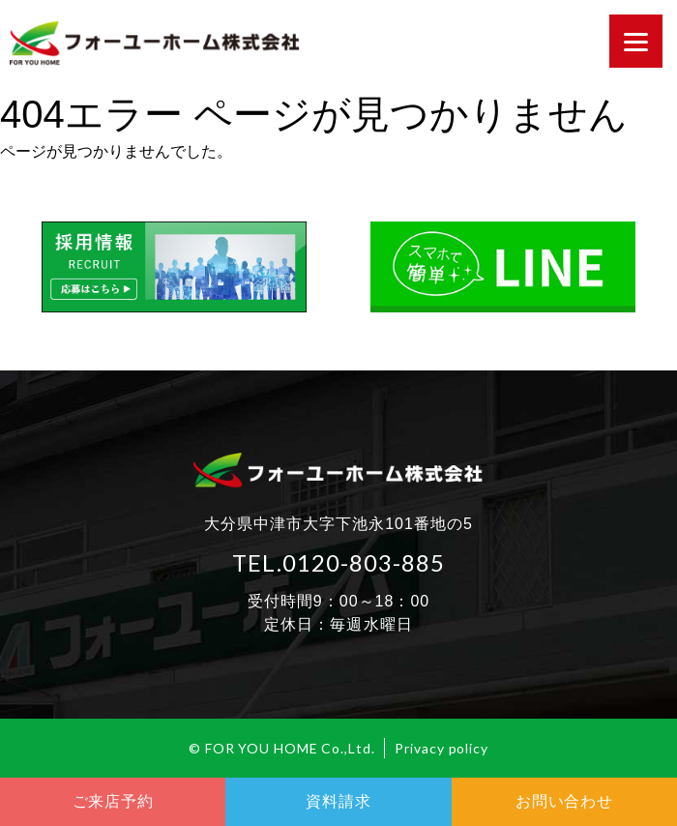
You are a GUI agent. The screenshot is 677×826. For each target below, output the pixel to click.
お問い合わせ (564, 801)
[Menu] (635, 41)
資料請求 (338, 801)
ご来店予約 (113, 801)
